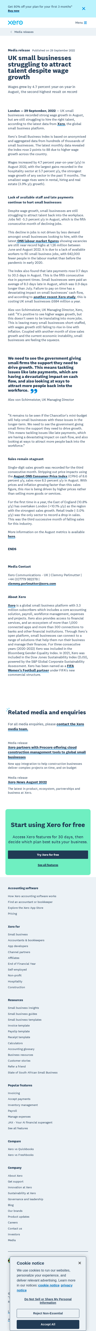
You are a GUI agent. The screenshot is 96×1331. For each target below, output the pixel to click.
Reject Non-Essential (48, 1313)
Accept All (48, 1324)
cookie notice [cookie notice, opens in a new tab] (48, 1285)
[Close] (79, 1263)
